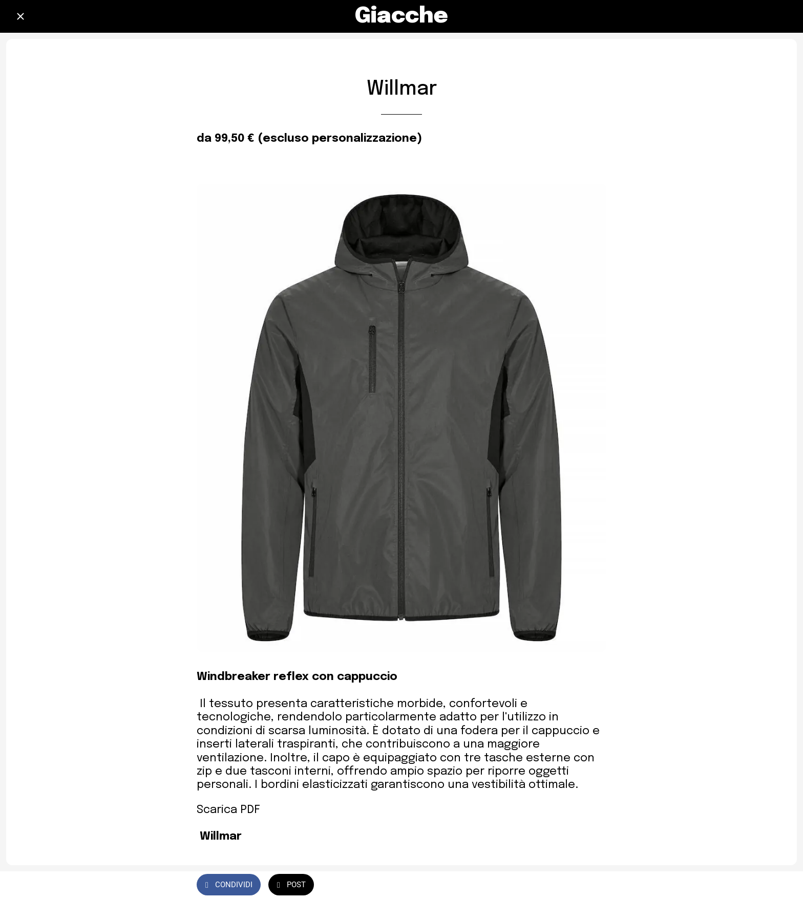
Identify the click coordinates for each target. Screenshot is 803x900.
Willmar (221, 836)
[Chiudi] (20, 16)
